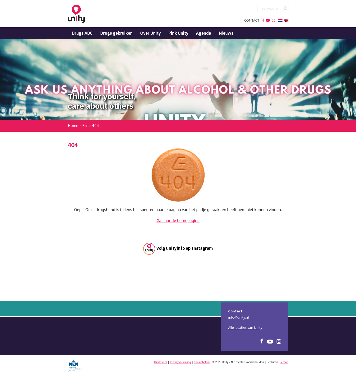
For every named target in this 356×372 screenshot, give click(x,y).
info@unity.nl (238, 317)
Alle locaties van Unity (245, 327)
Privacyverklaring (180, 362)
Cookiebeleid (202, 362)
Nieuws (226, 33)
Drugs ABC (82, 33)
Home (73, 125)
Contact (251, 20)
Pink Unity (178, 33)
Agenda (203, 33)
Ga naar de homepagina (178, 220)
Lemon (284, 362)
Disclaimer (160, 362)
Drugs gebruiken (116, 33)
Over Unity (150, 33)
